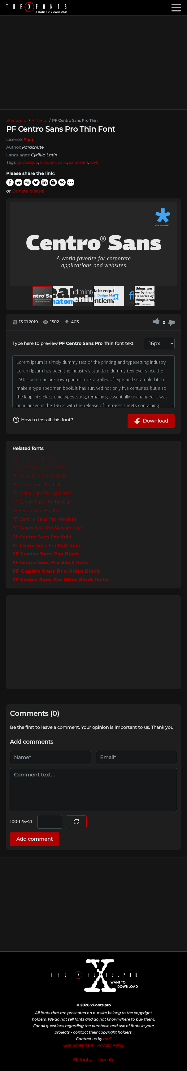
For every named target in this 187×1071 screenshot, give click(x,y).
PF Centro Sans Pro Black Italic (50, 562)
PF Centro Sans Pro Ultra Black (56, 571)
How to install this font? (42, 419)
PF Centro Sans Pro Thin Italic (39, 476)
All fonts (82, 1059)
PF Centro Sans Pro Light (37, 484)
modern (48, 162)
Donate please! (28, 191)
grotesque (27, 162)
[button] (171, 244)
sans (62, 162)
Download (151, 421)
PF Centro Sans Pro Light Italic (42, 493)
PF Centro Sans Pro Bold (41, 536)
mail (107, 1038)
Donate (106, 1059)
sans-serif (78, 162)
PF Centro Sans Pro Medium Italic (47, 528)
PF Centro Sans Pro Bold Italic (46, 545)
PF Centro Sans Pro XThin (36, 458)
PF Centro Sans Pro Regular (41, 502)
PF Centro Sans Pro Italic (37, 510)
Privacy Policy (110, 1045)
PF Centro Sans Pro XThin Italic (39, 467)
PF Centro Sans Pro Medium (44, 519)
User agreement (78, 1045)
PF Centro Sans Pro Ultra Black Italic (60, 579)
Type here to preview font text (72, 343)
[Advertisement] (93, 62)
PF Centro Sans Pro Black (45, 553)
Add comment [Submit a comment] (34, 839)
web (94, 162)
